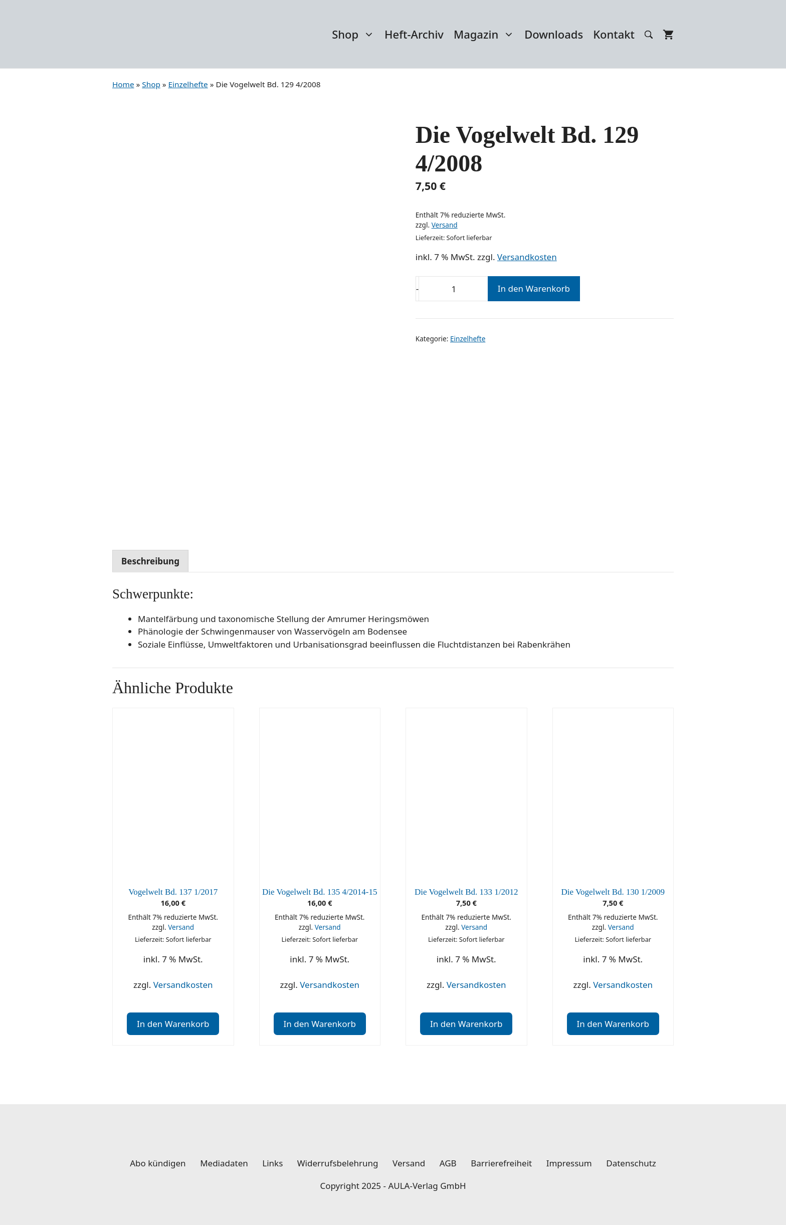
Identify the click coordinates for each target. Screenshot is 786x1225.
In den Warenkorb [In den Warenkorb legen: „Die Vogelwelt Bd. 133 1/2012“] (466, 1024)
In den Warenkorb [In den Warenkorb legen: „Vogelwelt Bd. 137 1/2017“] (173, 1024)
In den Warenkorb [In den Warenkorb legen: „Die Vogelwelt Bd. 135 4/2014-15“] (320, 1024)
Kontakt (614, 34)
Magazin (486, 34)
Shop (355, 34)
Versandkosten (527, 257)
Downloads (553, 34)
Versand (445, 225)
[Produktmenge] (454, 288)
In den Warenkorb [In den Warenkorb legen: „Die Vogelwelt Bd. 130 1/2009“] (613, 1024)
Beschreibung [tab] (150, 561)
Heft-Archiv (414, 34)
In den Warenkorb (534, 288)
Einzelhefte (467, 338)
